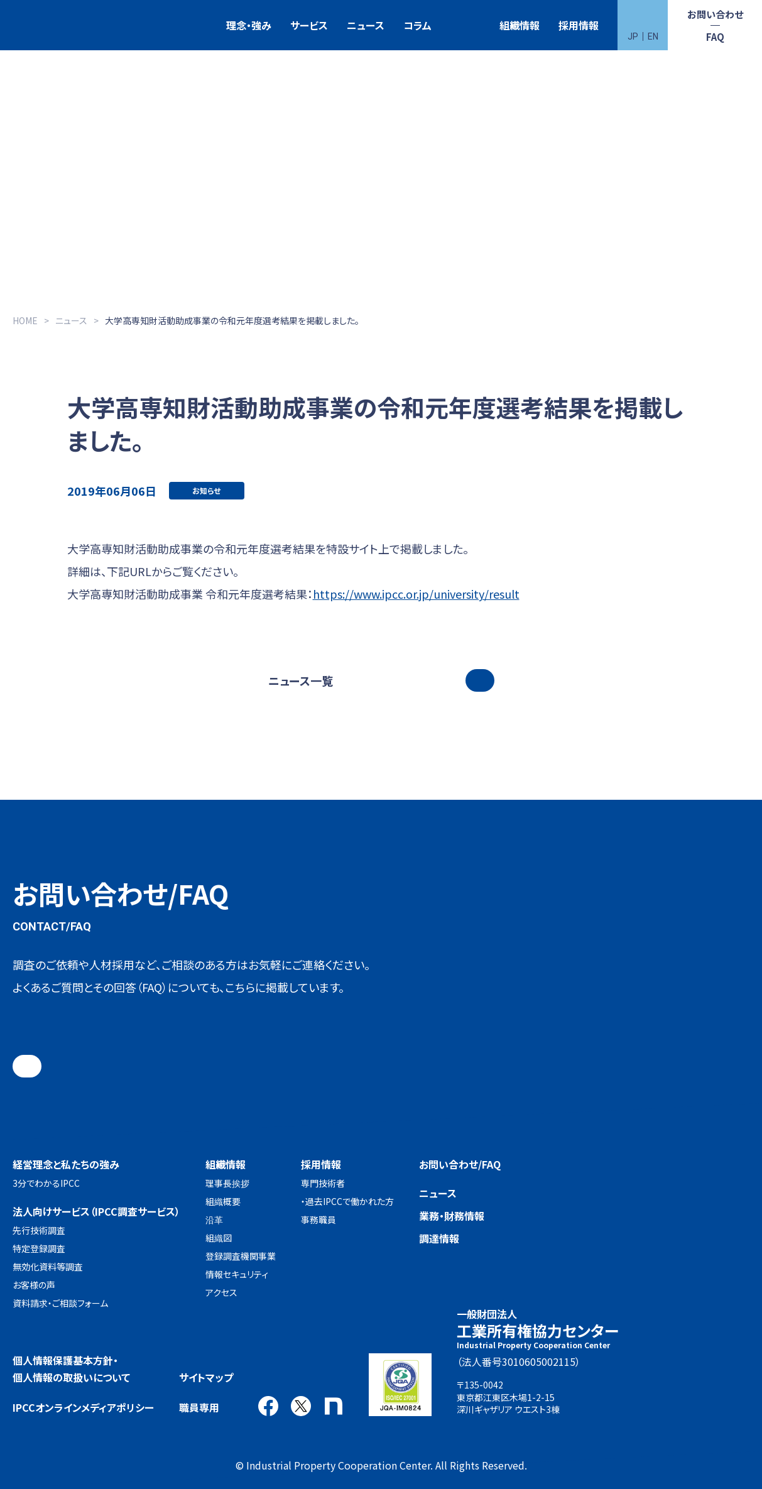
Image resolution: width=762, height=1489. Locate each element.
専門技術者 (323, 1183)
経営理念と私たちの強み (66, 1164)
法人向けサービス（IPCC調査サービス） (96, 1211)
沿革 (214, 1219)
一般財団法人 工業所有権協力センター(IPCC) (47, 25)
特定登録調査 (39, 1248)
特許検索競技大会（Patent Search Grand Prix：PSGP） (465, 25)
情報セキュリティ (236, 1274)
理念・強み (248, 25)
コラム (417, 25)
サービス (309, 25)
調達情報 (439, 1238)
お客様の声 (34, 1285)
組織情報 (519, 25)
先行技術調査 (39, 1230)
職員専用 (199, 1407)
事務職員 (318, 1219)
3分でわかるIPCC (46, 1183)
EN (653, 36)
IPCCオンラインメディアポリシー (83, 1407)
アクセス (221, 1292)
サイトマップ (206, 1377)
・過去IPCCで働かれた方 (347, 1201)
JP (633, 36)
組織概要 (223, 1201)
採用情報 (578, 25)
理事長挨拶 (227, 1183)
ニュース (365, 25)
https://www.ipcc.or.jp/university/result (416, 594)
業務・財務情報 (451, 1215)
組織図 (218, 1237)
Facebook (268, 1406)
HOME (25, 320)
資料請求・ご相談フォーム (60, 1303)
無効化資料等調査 (48, 1266)
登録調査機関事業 (240, 1256)
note (334, 1406)
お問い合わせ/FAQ (460, 1164)
